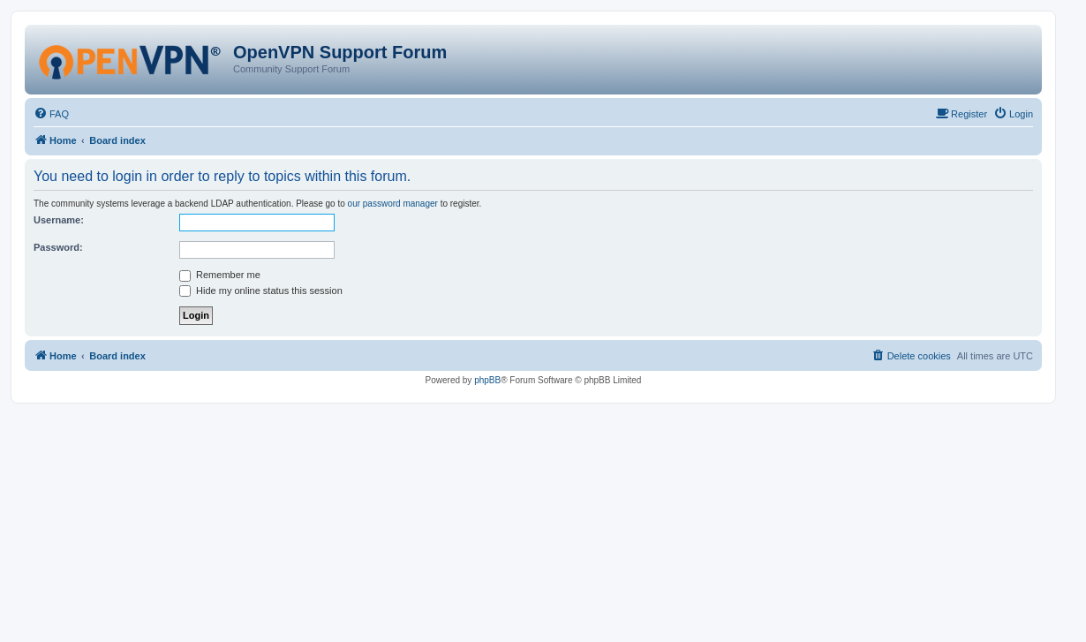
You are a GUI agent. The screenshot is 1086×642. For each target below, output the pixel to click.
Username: (59, 220)
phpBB (487, 380)
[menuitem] (51, 114)
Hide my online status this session (261, 290)
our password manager (393, 203)
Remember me (219, 274)
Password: (58, 247)
